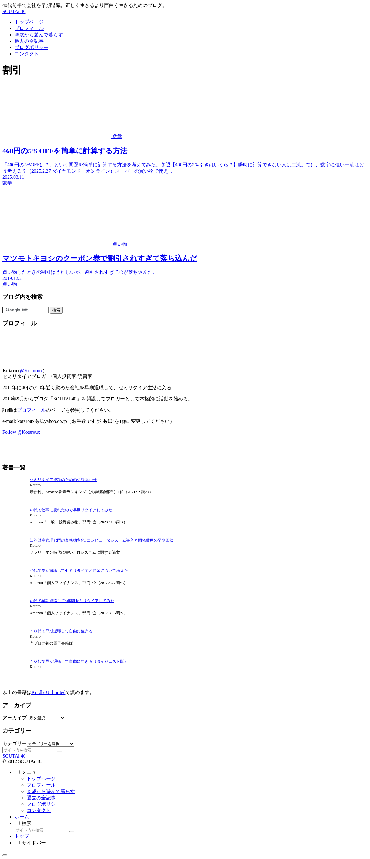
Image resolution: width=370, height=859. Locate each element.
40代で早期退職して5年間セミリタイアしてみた (72, 601)
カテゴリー (14, 743)
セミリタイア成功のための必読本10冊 (63, 479)
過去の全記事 (41, 797)
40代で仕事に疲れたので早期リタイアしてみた (71, 510)
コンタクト (39, 810)
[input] (29, 750)
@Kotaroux (31, 370)
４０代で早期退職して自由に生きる (61, 631)
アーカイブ (14, 717)
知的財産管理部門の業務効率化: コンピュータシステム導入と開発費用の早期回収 (101, 540)
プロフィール (31, 410)
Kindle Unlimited (48, 692)
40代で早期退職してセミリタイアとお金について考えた (79, 570)
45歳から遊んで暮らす (51, 791)
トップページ (41, 778)
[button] (59, 751)
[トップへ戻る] (4, 855)
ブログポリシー (44, 804)
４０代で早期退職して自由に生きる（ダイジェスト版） (79, 661)
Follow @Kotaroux (21, 432)
